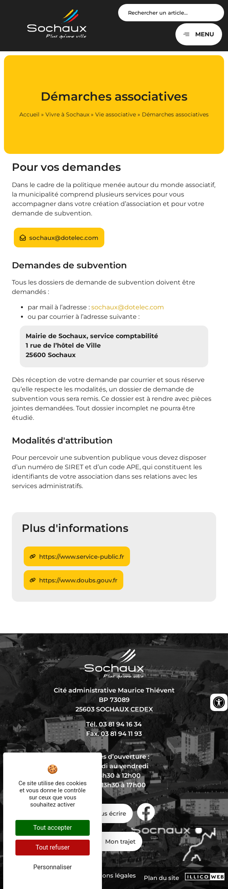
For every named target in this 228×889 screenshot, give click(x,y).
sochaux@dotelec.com (127, 307)
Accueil (29, 114)
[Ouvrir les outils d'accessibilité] (219, 702)
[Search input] (171, 12)
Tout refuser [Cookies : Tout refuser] (53, 847)
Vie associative (115, 114)
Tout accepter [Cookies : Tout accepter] (52, 827)
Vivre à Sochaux (67, 114)
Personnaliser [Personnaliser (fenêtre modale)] (52, 867)
